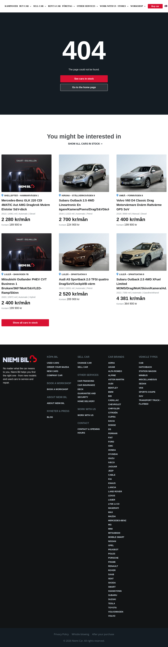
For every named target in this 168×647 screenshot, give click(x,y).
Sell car (40, 6)
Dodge (112, 425)
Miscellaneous (148, 379)
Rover (112, 570)
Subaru (112, 595)
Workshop (138, 6)
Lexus (111, 495)
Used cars (53, 363)
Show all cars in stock (84, 143)
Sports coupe (147, 392)
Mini (110, 529)
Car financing (86, 381)
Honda (112, 450)
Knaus (112, 483)
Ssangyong (115, 591)
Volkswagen (115, 612)
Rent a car (54, 6)
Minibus (143, 375)
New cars (52, 371)
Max (110, 512)
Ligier (111, 500)
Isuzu (111, 458)
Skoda (112, 583)
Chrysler (114, 408)
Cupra (112, 417)
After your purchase (103, 634)
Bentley (113, 388)
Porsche (113, 558)
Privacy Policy (61, 634)
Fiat (110, 437)
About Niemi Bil (56, 403)
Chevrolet (114, 404)
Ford (111, 442)
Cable (111, 475)
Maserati (113, 508)
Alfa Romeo (115, 371)
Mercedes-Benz (117, 520)
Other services (87, 6)
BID (110, 396)
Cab (141, 363)
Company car (54, 375)
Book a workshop (57, 389)
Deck (81, 389)
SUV (141, 396)
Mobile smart (116, 537)
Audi (110, 383)
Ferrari (112, 433)
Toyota (112, 607)
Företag (68, 6)
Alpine (112, 375)
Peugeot (113, 549)
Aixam (111, 367)
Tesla (111, 603)
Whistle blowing (80, 634)
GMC (110, 446)
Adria (111, 363)
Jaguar (112, 466)
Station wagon (147, 371)
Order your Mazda (58, 367)
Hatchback (145, 367)
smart (112, 587)
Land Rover (115, 491)
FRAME (112, 562)
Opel (111, 545)
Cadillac (113, 400)
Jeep (111, 471)
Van (141, 388)
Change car (85, 363)
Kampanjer (11, 6)
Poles (111, 553)
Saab (111, 574)
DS (109, 429)
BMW (110, 392)
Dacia (111, 421)
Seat (111, 578)
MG (110, 524)
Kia (110, 479)
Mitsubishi (114, 533)
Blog (50, 417)
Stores (123, 6)
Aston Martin (116, 379)
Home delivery (86, 401)
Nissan (112, 541)
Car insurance (86, 385)
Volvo (111, 616)
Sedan (142, 383)
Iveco (111, 462)
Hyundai (113, 454)
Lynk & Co (113, 504)
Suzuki (112, 599)
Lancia (112, 487)
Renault (113, 566)
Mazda (112, 516)
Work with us (108, 6)
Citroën (113, 412)
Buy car (25, 6)
